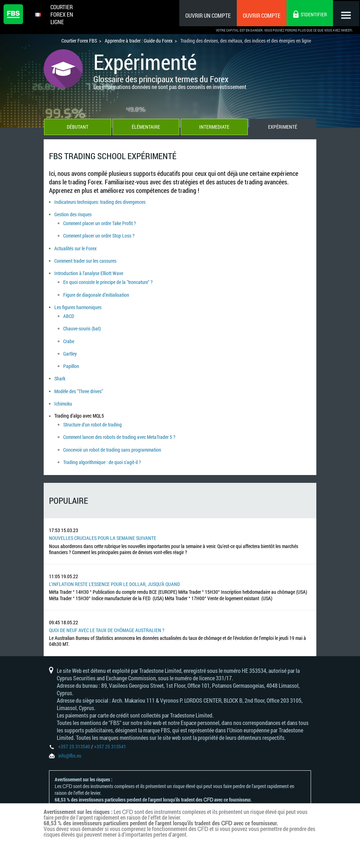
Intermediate (214, 127)
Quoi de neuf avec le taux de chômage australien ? (106, 621)
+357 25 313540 (74, 736)
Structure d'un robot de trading (92, 416)
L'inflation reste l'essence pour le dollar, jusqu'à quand (114, 574)
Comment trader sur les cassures (85, 259)
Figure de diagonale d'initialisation (96, 291)
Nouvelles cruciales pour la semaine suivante (102, 528)
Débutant (77, 127)
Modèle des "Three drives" (78, 384)
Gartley (70, 348)
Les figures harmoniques (78, 303)
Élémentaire (146, 127)
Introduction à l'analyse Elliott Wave (88, 271)
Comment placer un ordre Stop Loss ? (99, 234)
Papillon (71, 360)
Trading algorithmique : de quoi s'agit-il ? (102, 452)
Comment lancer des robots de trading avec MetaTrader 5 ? (119, 428)
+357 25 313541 (110, 736)
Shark (59, 372)
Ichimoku (63, 395)
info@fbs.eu (69, 745)
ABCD (68, 311)
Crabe (68, 336)
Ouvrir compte (259, 15)
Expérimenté (283, 127)
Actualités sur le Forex (75, 247)
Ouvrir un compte (206, 15)
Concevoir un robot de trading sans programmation (112, 440)
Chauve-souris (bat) (82, 323)
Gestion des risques (73, 214)
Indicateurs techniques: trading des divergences (100, 202)
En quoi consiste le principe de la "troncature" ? (108, 279)
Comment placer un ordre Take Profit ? (99, 222)
